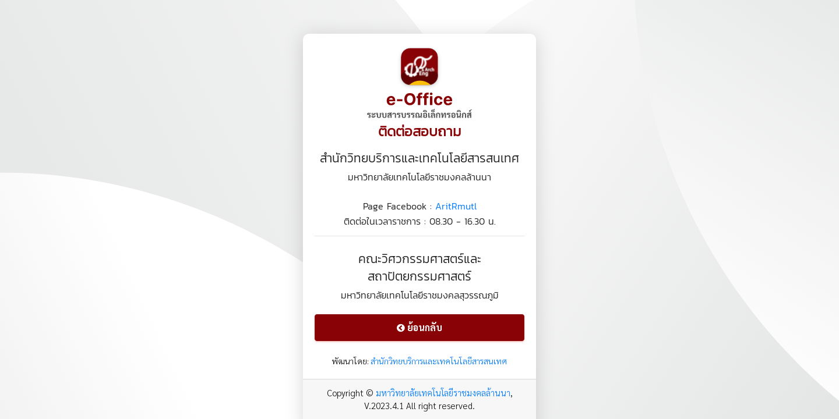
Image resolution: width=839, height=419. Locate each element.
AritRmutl (456, 206)
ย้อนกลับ (419, 327)
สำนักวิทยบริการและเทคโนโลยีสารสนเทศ (439, 361)
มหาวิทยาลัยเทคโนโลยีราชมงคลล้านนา (443, 392)
